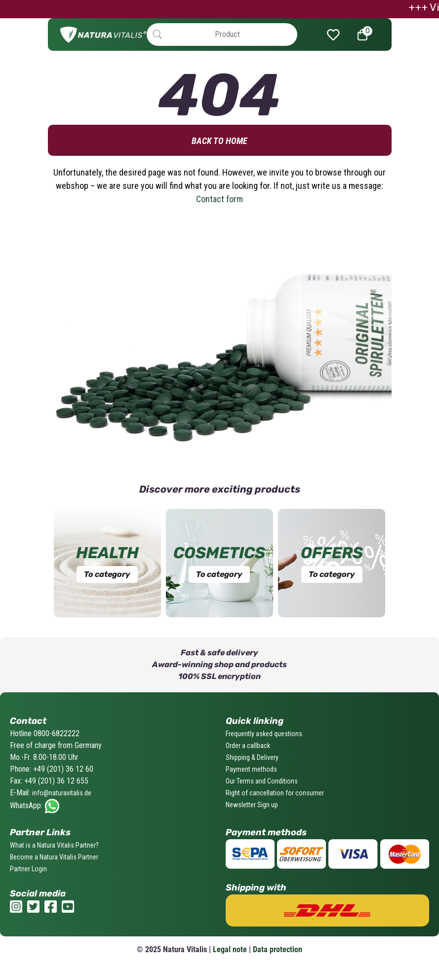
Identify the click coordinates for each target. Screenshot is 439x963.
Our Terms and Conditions (262, 781)
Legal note (230, 949)
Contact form (219, 199)
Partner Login (28, 869)
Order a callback (248, 745)
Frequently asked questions (264, 734)
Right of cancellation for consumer (275, 793)
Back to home (219, 141)
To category (107, 574)
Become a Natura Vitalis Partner (54, 857)
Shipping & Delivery (252, 757)
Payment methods (251, 769)
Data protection (277, 949)
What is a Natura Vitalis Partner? (54, 845)
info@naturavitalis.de (61, 793)
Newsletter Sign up (252, 805)
